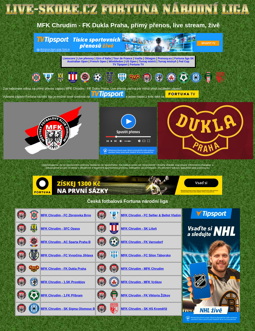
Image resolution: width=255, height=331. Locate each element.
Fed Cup (184, 61)
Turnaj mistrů (147, 61)
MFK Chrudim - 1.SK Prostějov (63, 282)
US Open (131, 61)
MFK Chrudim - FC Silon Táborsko (146, 255)
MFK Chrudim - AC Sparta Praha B (66, 242)
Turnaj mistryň (167, 61)
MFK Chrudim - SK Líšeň (139, 228)
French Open (98, 61)
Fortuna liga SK (184, 58)
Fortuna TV (137, 64)
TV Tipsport (120, 64)
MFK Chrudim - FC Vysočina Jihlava (67, 255)
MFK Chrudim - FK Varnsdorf (142, 242)
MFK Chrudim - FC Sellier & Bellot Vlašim (151, 215)
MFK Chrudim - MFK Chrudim (142, 268)
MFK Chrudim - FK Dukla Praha (63, 268)
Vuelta (139, 58)
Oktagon (150, 58)
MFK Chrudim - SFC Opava (60, 228)
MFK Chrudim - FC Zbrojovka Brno (66, 215)
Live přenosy (85, 58)
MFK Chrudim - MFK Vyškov (141, 282)
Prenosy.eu (165, 58)
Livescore (69, 58)
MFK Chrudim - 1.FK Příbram (62, 295)
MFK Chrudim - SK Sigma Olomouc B (68, 308)
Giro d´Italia (103, 58)
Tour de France (122, 58)
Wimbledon (116, 61)
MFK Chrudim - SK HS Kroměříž (144, 308)
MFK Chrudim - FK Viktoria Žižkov (145, 295)
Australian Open (77, 61)
